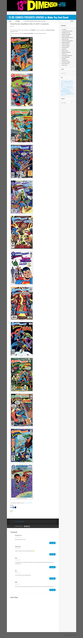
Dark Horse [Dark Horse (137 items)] (71, 84)
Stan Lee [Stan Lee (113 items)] (72, 92)
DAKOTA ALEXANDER (66, 42)
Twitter (29, 526)
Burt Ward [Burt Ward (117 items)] (65, 83)
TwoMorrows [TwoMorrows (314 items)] (69, 94)
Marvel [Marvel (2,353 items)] (65, 89)
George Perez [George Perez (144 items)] (70, 86)
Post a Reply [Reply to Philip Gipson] (52, 554)
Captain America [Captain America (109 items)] (70, 83)
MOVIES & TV (64, 53)
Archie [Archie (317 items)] (70, 80)
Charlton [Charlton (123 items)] (65, 84)
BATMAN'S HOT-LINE (66, 32)
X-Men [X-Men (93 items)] (64, 95)
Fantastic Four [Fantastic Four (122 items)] (63, 86)
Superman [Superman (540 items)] (68, 93)
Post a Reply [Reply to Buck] (52, 567)
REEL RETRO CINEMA (66, 62)
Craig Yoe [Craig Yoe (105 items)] (68, 84)
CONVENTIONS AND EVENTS (67, 40)
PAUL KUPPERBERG (65, 57)
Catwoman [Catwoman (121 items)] (62, 84)
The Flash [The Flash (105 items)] (72, 93)
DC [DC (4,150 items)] (62, 85)
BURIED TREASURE (65, 36)
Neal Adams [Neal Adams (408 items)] (66, 90)
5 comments (44, 24)
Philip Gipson (18, 546)
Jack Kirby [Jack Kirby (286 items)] (70, 87)
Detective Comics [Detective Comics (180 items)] (70, 85)
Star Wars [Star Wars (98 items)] (65, 93)
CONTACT (15, 13)
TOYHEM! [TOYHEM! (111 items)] (65, 94)
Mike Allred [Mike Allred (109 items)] (62, 90)
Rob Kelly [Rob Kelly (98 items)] (64, 92)
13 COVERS (17, 21)
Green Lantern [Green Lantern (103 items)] (64, 87)
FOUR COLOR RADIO (66, 45)
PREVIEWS (64, 58)
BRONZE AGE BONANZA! (66, 34)
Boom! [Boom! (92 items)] (63, 83)
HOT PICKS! (64, 49)
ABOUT (10, 13)
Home (10, 21)
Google (25, 526)
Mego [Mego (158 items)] (68, 89)
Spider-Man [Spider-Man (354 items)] (68, 92)
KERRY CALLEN (65, 50)
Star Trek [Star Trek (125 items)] (62, 93)
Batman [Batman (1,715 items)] (67, 82)
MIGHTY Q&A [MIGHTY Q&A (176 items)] (71, 89)
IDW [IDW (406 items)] (67, 87)
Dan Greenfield (22, 24)
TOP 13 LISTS (64, 65)
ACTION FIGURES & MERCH (67, 31)
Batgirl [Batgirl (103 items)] (64, 82)
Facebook (27, 526)
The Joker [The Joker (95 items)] (62, 94)
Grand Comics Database (28, 502)
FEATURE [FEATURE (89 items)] (66, 86)
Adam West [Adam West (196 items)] (63, 80)
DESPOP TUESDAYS (65, 44)
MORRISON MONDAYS (66, 52)
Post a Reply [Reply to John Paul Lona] (52, 542)
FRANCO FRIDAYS (65, 47)
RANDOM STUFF (65, 60)
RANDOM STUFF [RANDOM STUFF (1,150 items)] (65, 91)
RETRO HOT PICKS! (65, 63)
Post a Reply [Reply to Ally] (52, 578)
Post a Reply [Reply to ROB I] (52, 589)
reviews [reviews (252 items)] (71, 91)
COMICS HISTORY (65, 39)
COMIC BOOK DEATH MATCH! (67, 37)
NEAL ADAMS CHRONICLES (67, 55)
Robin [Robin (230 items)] (62, 92)
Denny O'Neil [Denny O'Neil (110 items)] (65, 85)
